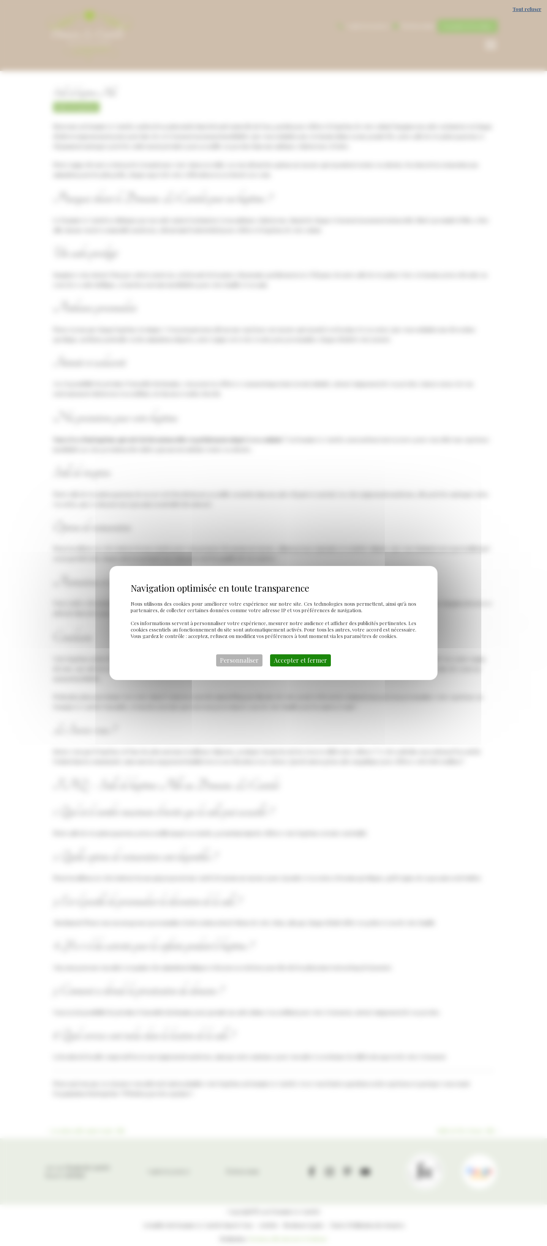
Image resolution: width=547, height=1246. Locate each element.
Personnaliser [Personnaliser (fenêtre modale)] (239, 660)
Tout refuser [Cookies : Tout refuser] (526, 9)
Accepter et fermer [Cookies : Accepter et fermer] (300, 660)
